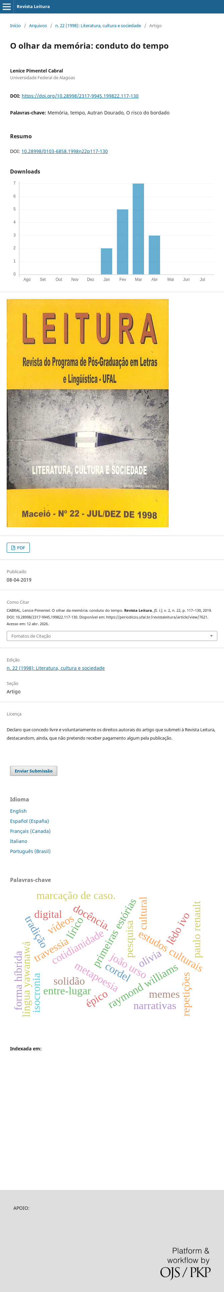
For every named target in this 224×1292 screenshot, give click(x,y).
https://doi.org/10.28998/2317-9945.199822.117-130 (80, 96)
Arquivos (38, 25)
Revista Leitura (33, 6)
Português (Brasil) (30, 851)
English (18, 811)
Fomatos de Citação (31, 636)
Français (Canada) (30, 831)
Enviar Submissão (34, 771)
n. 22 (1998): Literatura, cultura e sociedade (98, 25)
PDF (20, 548)
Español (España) (29, 821)
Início (15, 25)
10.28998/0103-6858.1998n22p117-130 (64, 151)
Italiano (18, 841)
